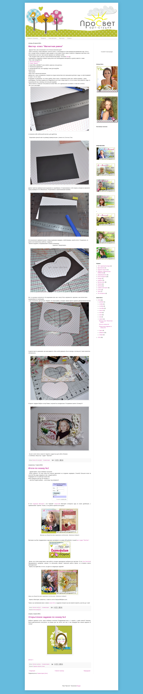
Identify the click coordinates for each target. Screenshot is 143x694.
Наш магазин (52, 38)
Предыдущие (87, 670)
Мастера (61, 38)
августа (101, 310)
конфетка (100, 280)
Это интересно (101, 293)
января (101, 334)
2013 (99, 300)
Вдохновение (101, 267)
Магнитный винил (35, 61)
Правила (43, 38)
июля (100, 312)
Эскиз (43, 666)
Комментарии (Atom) (42, 673)
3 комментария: (46, 460)
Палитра (100, 286)
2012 (99, 337)
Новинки (100, 284)
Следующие (32, 670)
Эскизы (69, 38)
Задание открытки (37, 666)
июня (100, 314)
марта (101, 330)
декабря (101, 302)
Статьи (99, 289)
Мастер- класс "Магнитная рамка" (45, 46)
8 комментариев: (46, 664)
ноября (101, 304)
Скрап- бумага (34, 63)
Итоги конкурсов (37, 609)
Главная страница (32, 38)
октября (101, 306)
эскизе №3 (52, 603)
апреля (101, 319)
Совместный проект (103, 287)
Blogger (79, 686)
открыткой (57, 503)
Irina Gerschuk (86, 561)
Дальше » (30, 659)
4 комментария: (45, 607)
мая (100, 317)
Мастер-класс (101, 282)
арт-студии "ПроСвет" (83, 540)
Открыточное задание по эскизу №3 (47, 617)
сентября (101, 308)
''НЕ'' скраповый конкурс (104, 266)
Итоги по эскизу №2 (38, 468)
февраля (101, 332)
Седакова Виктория (38, 503)
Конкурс (100, 278)
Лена (67, 56)
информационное (102, 274)
